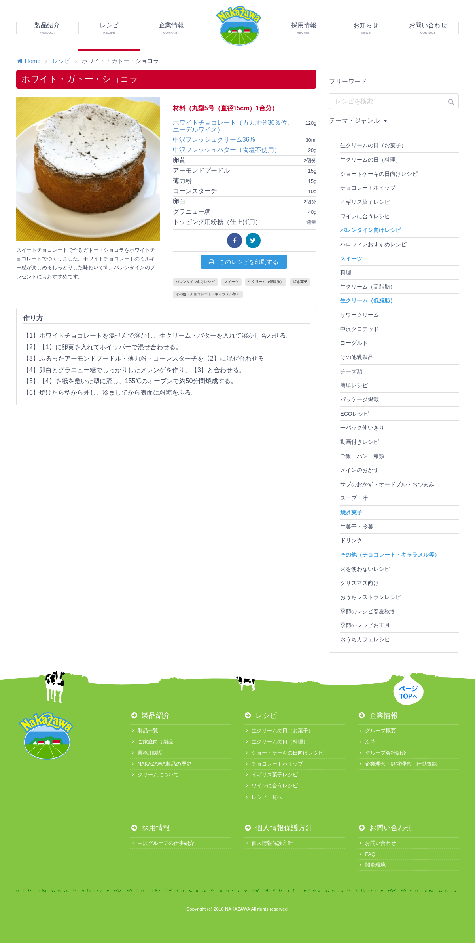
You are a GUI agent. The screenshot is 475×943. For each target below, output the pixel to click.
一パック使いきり (362, 427)
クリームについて (154, 775)
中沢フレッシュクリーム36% (214, 139)
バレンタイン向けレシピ (195, 282)
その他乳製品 (356, 357)
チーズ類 (351, 371)
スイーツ (231, 282)
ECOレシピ (354, 414)
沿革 (366, 742)
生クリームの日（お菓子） (373, 145)
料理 (345, 272)
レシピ (61, 61)
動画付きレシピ (359, 442)
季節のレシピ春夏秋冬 (368, 611)
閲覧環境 (372, 865)
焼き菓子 (300, 282)
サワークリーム (359, 315)
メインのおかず (359, 470)
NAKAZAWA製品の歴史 (160, 764)
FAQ (366, 854)
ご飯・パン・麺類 (362, 456)
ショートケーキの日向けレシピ (379, 174)
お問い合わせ (385, 828)
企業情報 (378, 715)
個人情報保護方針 (278, 828)
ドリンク (351, 540)
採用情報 (150, 828)
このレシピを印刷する (243, 262)
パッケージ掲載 (359, 399)
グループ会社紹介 (382, 753)
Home (28, 61)
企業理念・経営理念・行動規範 (397, 764)
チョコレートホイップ (368, 187)
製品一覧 (144, 731)
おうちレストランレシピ (370, 597)
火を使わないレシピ (365, 569)
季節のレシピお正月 (365, 625)
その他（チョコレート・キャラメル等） (208, 294)
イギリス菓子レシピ (365, 202)
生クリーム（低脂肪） (266, 282)
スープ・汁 (354, 498)
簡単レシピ (354, 385)
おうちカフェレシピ (365, 639)
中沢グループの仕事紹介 (162, 843)
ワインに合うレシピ (365, 216)
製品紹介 (150, 715)
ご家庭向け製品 (152, 742)
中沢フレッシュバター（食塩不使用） (226, 149)
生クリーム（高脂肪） (368, 286)
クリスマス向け (359, 583)
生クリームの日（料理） (370, 159)
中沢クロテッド (359, 329)
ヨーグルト (354, 343)
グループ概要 (377, 731)
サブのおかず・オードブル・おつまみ (387, 484)
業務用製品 (146, 753)
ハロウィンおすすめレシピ (373, 244)
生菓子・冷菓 (356, 526)
